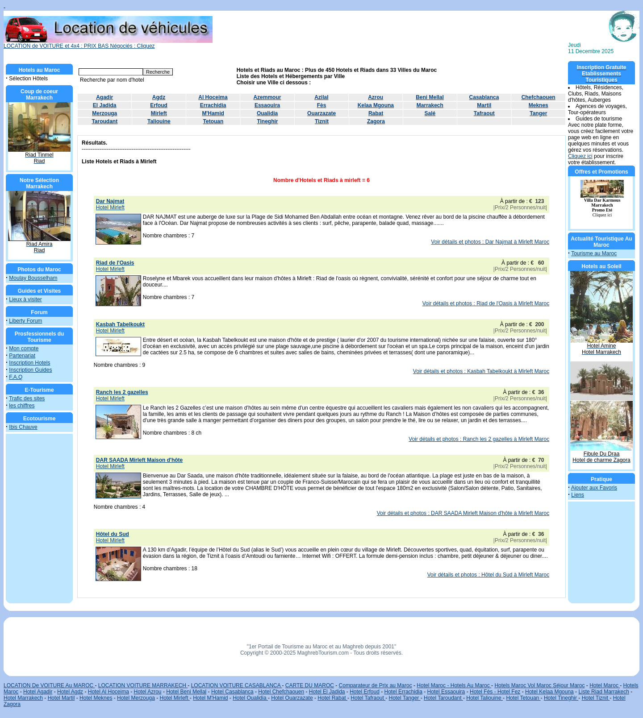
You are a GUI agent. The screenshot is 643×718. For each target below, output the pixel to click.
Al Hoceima (212, 97)
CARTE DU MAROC (309, 685)
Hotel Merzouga (136, 698)
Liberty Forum (25, 321)
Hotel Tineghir (561, 698)
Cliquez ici (580, 156)
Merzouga (104, 113)
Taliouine (159, 121)
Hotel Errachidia (403, 692)
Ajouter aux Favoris (594, 488)
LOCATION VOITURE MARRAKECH (143, 685)
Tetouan (213, 121)
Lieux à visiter (25, 299)
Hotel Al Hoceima (108, 692)
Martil (484, 105)
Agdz (158, 97)
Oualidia (267, 113)
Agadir (104, 97)
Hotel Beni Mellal (186, 692)
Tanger (538, 113)
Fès (321, 105)
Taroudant (104, 121)
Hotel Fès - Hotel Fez (495, 692)
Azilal (321, 97)
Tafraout (484, 113)
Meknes (538, 105)
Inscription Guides (30, 370)
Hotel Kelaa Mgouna (549, 692)
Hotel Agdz (70, 692)
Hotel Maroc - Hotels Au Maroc (454, 685)
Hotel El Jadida (327, 692)
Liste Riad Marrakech (603, 692)
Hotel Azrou (148, 692)
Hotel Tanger (405, 698)
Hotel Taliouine (484, 698)
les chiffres (21, 406)
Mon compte (23, 348)
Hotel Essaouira (446, 692)
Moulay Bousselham (33, 278)
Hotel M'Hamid (210, 698)
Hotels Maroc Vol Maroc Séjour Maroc (539, 685)
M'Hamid (213, 113)
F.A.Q (15, 377)
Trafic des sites (27, 398)
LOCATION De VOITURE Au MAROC (49, 685)
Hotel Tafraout (368, 698)
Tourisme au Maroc (594, 253)
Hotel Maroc (604, 685)
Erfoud (158, 105)
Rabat (375, 113)
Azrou (375, 97)
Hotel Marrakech (23, 698)
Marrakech (430, 105)
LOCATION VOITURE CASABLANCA (236, 685)
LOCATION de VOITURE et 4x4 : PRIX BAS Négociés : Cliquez (108, 43)
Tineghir (267, 121)
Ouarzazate (321, 113)
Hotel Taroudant (443, 698)
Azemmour (267, 97)
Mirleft (159, 113)
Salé (430, 113)
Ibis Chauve (23, 427)
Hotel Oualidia (250, 698)
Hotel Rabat (332, 698)
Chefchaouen (538, 97)
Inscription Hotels (29, 363)
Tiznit (322, 121)
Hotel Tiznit (596, 698)
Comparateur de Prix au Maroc (375, 685)
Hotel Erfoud (365, 692)
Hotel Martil (61, 698)
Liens (577, 495)
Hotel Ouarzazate (292, 698)
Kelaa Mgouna (376, 105)
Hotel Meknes (95, 698)
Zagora (376, 121)
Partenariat (22, 356)
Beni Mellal (430, 97)
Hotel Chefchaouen (281, 692)
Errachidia (213, 105)
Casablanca (484, 97)
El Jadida (105, 105)
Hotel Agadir (37, 692)
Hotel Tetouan (523, 698)
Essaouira (267, 105)
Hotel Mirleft (175, 698)
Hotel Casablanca (232, 692)
